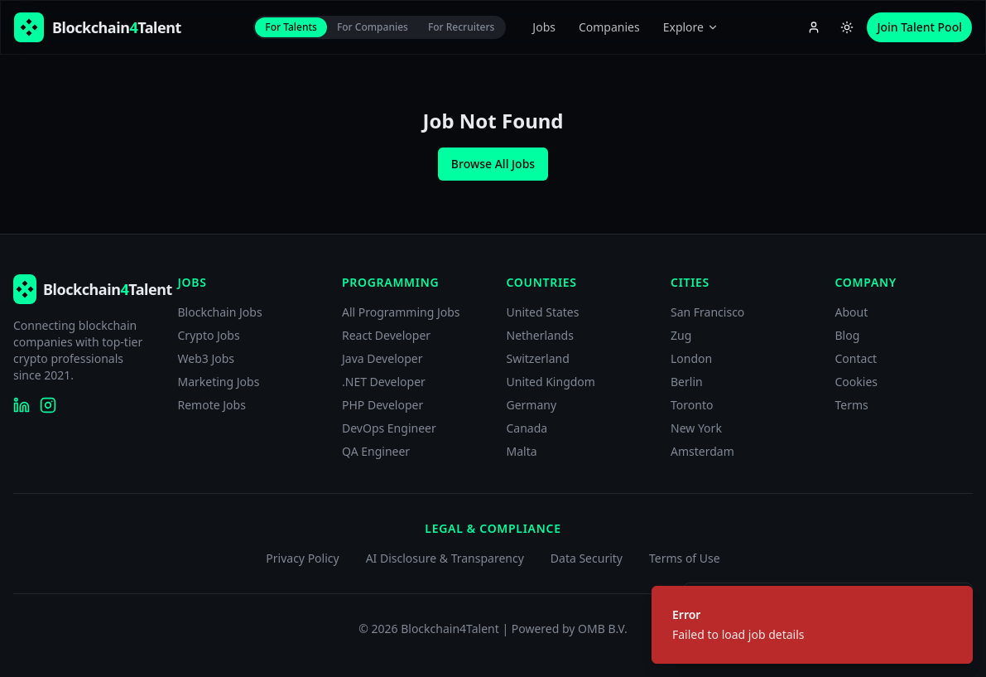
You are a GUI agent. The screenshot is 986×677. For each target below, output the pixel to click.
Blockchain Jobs (220, 312)
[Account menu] (814, 27)
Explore (691, 27)
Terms (851, 405)
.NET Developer (384, 381)
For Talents (291, 27)
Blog (847, 335)
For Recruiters (461, 27)
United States (543, 312)
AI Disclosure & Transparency (445, 558)
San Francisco (707, 312)
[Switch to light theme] (847, 27)
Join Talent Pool (919, 27)
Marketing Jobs (219, 381)
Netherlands (540, 335)
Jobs (544, 27)
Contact (856, 358)
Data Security (587, 558)
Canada (527, 428)
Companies (609, 27)
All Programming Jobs (401, 312)
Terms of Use (684, 558)
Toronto (692, 405)
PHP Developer (382, 405)
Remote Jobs (212, 405)
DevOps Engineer (389, 428)
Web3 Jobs (206, 358)
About (851, 312)
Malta (522, 451)
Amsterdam (702, 451)
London (691, 358)
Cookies (856, 381)
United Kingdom (551, 381)
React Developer (386, 335)
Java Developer (382, 358)
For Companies (372, 27)
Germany (532, 405)
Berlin (687, 381)
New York (696, 428)
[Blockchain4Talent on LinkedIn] (21, 405)
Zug (681, 335)
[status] (812, 625)
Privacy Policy (302, 558)
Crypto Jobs (209, 335)
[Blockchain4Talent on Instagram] (48, 405)
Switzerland (538, 358)
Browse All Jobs (493, 164)
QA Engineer (376, 451)
